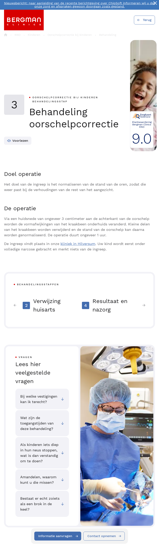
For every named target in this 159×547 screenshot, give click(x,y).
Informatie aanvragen (55, 536)
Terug (147, 20)
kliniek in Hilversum (77, 244)
